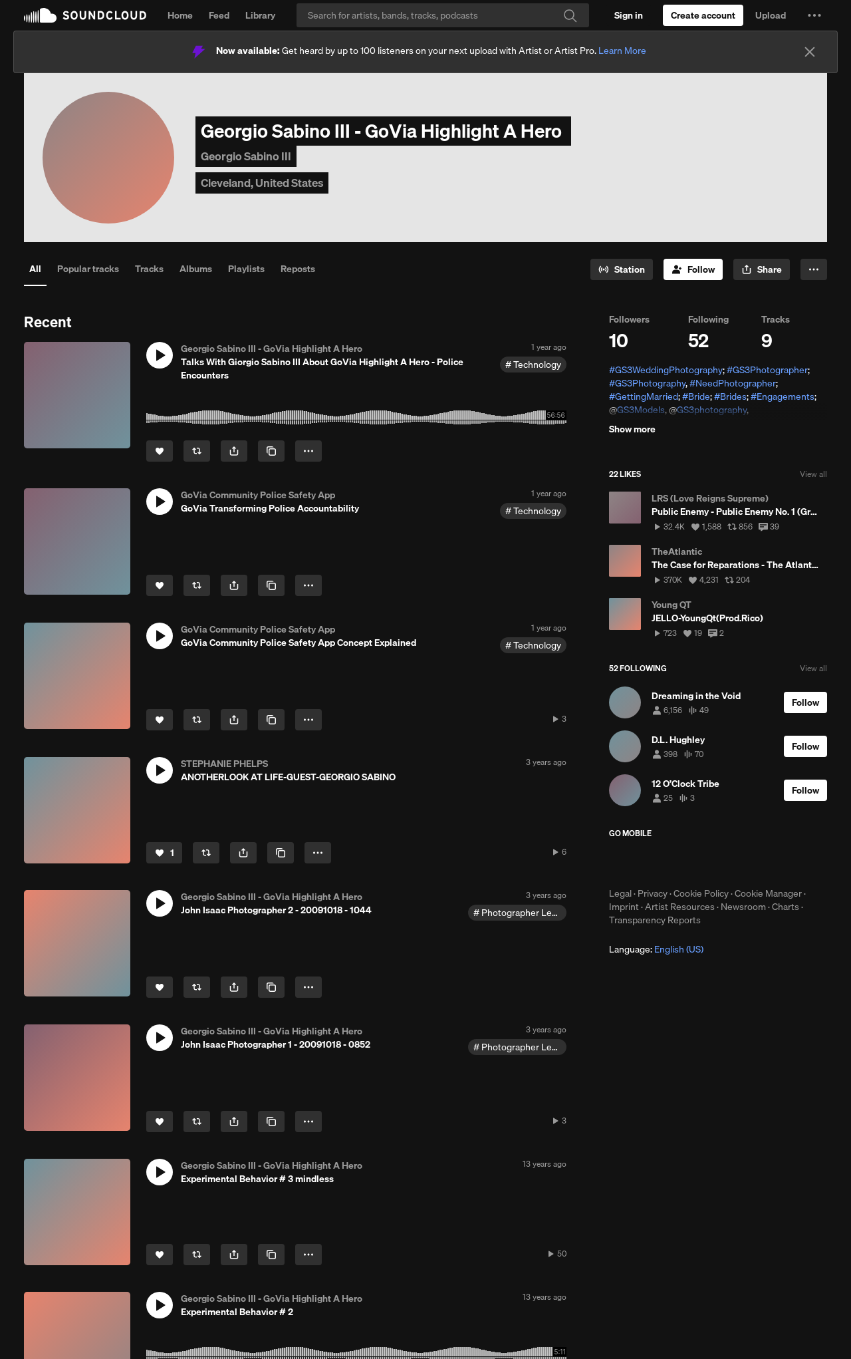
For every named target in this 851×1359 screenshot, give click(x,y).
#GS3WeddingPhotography (666, 370)
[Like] (159, 451)
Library (260, 15)
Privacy (653, 893)
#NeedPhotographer (732, 383)
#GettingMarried (643, 396)
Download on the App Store (649, 862)
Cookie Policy (701, 893)
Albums (196, 268)
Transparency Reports (655, 920)
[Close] (809, 52)
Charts (785, 906)
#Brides (730, 396)
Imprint (624, 906)
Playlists (246, 268)
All (35, 268)
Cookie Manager (768, 893)
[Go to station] (621, 269)
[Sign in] (628, 15)
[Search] (443, 15)
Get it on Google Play (739, 862)
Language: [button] (656, 949)
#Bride (696, 396)
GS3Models (641, 409)
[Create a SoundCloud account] (703, 15)
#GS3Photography (647, 383)
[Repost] (196, 451)
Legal (620, 893)
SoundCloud (85, 15)
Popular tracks (88, 268)
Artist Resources (680, 906)
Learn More (622, 50)
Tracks (149, 268)
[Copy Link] (271, 451)
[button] (814, 15)
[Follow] (693, 269)
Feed (219, 15)
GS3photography (712, 409)
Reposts (298, 268)
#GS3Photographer (767, 370)
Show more (632, 429)
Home (180, 15)
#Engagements (782, 396)
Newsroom (743, 906)
